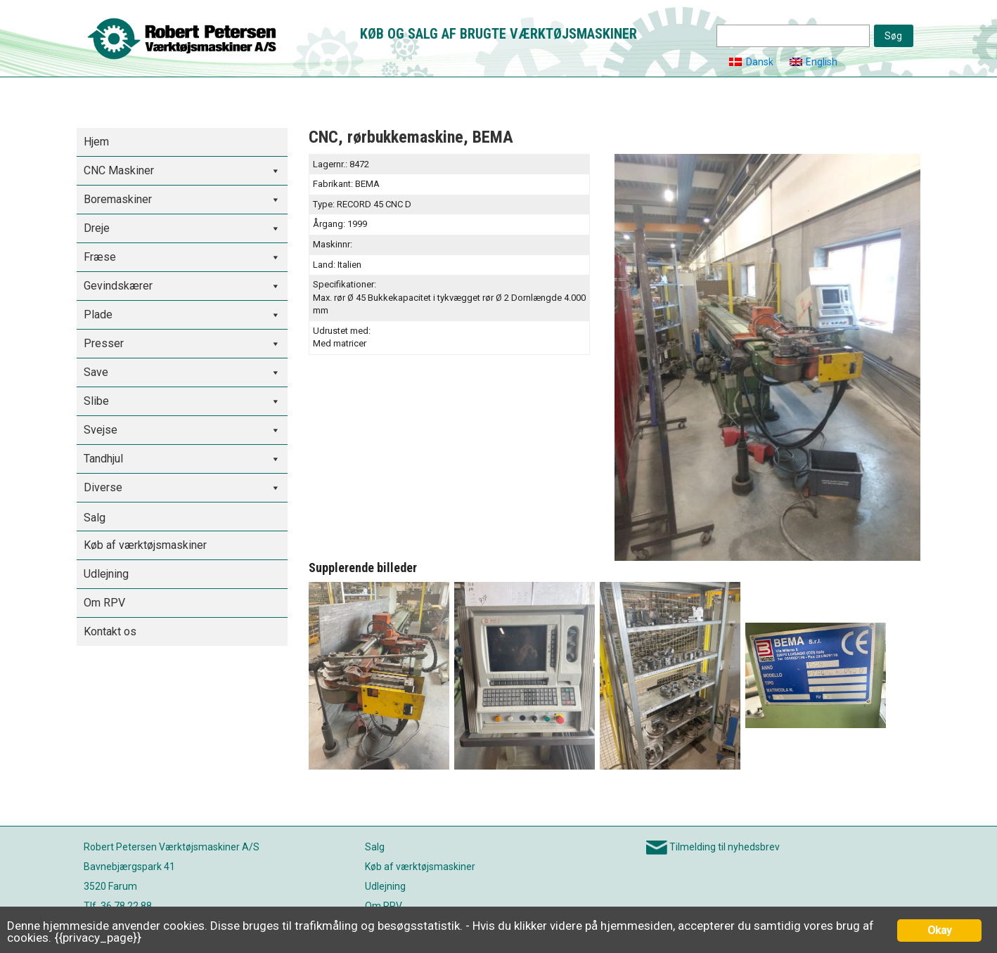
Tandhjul (103, 458)
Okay (939, 930)
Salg (94, 517)
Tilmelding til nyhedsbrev (724, 846)
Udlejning (106, 574)
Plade (98, 314)
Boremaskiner (118, 199)
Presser (104, 343)
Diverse (103, 487)
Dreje (97, 228)
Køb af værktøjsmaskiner (145, 545)
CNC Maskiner (119, 170)
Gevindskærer (118, 285)
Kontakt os (110, 631)
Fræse (100, 257)
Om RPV (104, 602)
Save (96, 372)
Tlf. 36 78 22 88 (118, 906)
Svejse (100, 429)
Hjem (96, 141)
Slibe (96, 401)
